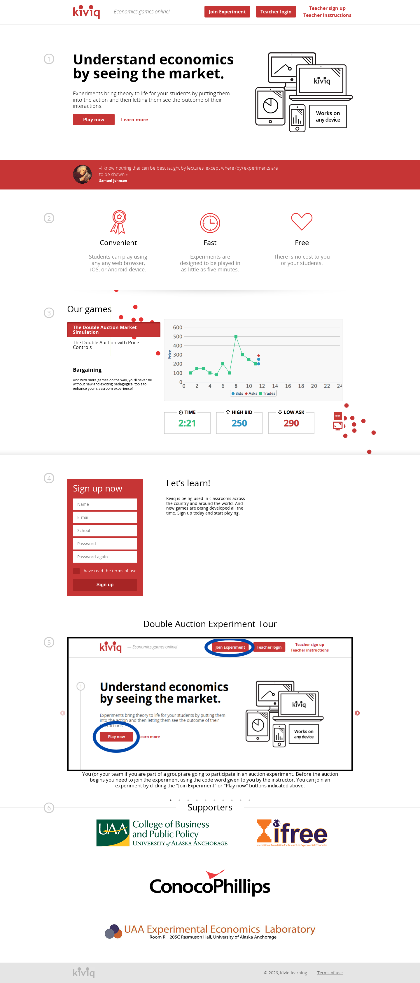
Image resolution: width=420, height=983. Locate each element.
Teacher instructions (327, 15)
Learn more (134, 119)
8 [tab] (232, 800)
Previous (63, 713)
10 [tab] (249, 800)
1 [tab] (171, 800)
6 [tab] (214, 800)
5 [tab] (206, 800)
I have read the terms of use (108, 570)
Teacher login (276, 11)
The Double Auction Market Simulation (105, 329)
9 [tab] (241, 800)
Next (357, 713)
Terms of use (330, 972)
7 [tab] (223, 800)
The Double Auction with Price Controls (106, 344)
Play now (93, 119)
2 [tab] (179, 800)
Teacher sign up (327, 8)
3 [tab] (188, 800)
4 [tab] (197, 800)
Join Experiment (227, 11)
